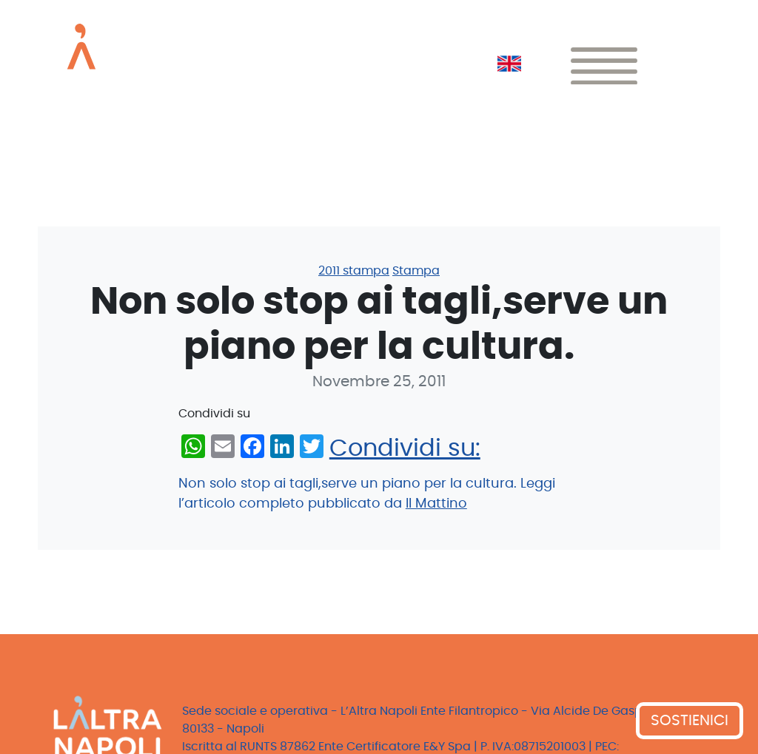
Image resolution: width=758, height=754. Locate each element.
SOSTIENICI (689, 720)
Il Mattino (436, 504)
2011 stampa (353, 271)
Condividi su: (404, 448)
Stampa (416, 271)
